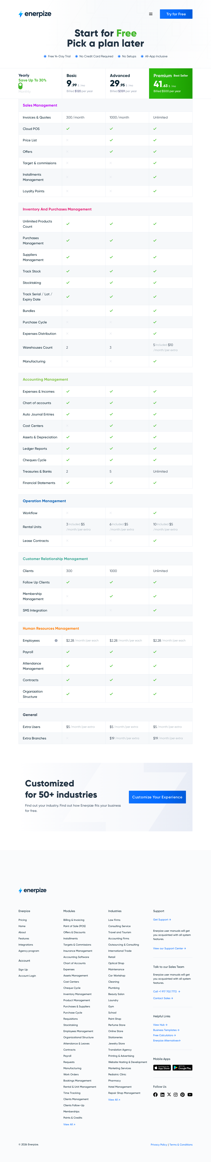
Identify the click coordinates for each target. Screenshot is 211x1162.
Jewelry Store (116, 1043)
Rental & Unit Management (79, 1086)
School (112, 1012)
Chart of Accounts (74, 963)
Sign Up (23, 969)
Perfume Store (116, 1024)
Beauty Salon (116, 994)
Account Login (27, 975)
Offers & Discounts (74, 932)
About (22, 932)
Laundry (113, 1000)
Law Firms (114, 919)
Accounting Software (76, 956)
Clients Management (75, 1099)
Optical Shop (116, 963)
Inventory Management (77, 994)
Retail (111, 956)
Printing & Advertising (121, 1055)
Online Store (115, 1031)
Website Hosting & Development (127, 1062)
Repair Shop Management (124, 1092)
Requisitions (70, 1018)
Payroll (67, 1055)
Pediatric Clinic (117, 1074)
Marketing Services (119, 1068)
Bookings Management (77, 1080)
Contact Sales (163, 998)
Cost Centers (71, 981)
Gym (111, 1006)
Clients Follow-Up (73, 1105)
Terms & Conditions (180, 1144)
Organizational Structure (78, 1037)
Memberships (71, 1111)
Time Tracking (71, 1092)
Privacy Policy (159, 1144)
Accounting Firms (118, 938)
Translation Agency (120, 1049)
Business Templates (166, 1029)
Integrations (26, 944)
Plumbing (114, 987)
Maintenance (116, 969)
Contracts (69, 1049)
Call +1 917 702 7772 (166, 991)
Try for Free (176, 14)
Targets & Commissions (77, 944)
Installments (70, 938)
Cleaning (113, 981)
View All (69, 1124)
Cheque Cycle (71, 987)
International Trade (120, 950)
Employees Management (78, 1031)
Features (24, 938)
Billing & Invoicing (73, 919)
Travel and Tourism (119, 932)
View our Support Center (169, 948)
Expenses (68, 969)
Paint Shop (114, 1018)
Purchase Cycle (72, 1012)
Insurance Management (77, 950)
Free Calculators (164, 1035)
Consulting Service (119, 926)
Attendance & (76, 1043)
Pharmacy (114, 1080)
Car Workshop (116, 975)
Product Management (76, 1000)
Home (22, 926)
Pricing (23, 919)
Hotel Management (120, 1086)
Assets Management (75, 975)
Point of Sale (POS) (74, 926)
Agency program (29, 950)
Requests (68, 1062)
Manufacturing (72, 1068)
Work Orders (71, 1074)
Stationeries (115, 1037)
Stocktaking (70, 1024)
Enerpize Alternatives (167, 1040)
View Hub (160, 1024)
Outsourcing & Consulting (123, 944)
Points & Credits (72, 1117)
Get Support (162, 919)
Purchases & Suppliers (76, 1006)
